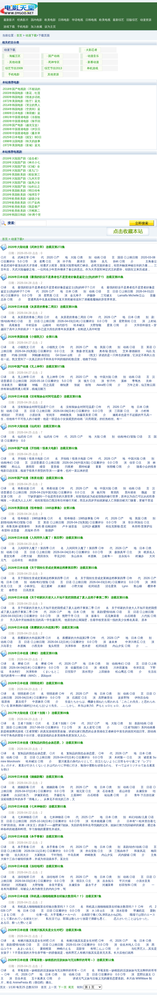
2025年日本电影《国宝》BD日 (22, 137)
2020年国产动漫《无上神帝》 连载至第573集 (36, 366)
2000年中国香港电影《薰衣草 (21, 133)
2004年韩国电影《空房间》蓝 (21, 109)
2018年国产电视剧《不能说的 (21, 89)
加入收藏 (36, 26)
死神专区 (54, 62)
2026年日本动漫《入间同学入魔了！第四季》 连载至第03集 (45, 537)
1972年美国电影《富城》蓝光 (21, 145)
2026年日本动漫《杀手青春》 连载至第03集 (35, 836)
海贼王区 (14, 56)
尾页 (71, 987)
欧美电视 (104, 19)
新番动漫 (93, 62)
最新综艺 (118, 19)
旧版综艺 (132, 19)
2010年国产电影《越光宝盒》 (21, 125)
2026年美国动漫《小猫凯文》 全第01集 (32, 336)
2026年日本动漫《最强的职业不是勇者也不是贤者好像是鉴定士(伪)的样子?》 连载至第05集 (65, 277)
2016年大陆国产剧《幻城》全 (21, 166)
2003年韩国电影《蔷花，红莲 (21, 93)
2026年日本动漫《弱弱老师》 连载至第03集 (35, 683)
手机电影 (22, 26)
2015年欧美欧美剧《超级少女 (21, 198)
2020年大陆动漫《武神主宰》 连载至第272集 (36, 247)
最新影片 (9, 19)
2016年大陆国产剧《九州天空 (21, 178)
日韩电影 (63, 19)
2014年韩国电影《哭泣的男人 (21, 105)
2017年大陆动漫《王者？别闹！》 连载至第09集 (38, 713)
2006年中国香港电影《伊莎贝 (21, 129)
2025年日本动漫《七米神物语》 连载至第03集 (37, 806)
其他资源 (53, 74)
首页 (19, 35)
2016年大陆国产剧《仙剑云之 (21, 186)
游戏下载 (9, 26)
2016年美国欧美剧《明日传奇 (21, 190)
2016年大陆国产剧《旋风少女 (21, 182)
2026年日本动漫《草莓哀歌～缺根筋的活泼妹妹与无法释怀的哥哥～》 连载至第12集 (61, 960)
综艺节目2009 (14, 68)
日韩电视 (91, 19)
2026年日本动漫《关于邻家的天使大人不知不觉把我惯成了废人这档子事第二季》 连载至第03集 (68, 597)
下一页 (62, 987)
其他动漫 (14, 62)
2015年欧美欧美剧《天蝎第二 (21, 210)
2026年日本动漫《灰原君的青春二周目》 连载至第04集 (42, 306)
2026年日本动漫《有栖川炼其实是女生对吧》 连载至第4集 (44, 930)
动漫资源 (145, 19)
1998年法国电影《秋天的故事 (21, 141)
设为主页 (50, 26)
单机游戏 (92, 68)
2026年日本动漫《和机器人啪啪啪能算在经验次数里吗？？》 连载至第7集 (54, 896)
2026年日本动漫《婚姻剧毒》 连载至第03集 (35, 776)
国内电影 (36, 19)
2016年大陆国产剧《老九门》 (21, 170)
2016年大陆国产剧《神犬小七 (21, 162)
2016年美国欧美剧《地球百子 (21, 194)
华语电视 (77, 19)
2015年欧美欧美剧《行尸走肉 (21, 202)
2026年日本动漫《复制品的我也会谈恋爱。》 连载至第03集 (45, 742)
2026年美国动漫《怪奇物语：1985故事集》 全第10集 (41, 508)
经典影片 (22, 19)
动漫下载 (31, 35)
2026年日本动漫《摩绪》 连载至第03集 (32, 653)
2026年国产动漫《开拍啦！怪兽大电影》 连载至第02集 (42, 448)
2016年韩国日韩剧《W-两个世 (22, 214)
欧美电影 (50, 19)
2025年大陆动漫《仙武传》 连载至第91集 (34, 426)
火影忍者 (91, 49)
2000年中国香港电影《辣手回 (21, 121)
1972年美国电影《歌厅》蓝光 (21, 101)
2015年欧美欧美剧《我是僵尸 (21, 206)
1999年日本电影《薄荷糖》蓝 (21, 113)
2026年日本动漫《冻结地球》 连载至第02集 (35, 866)
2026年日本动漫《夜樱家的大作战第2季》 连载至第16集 (43, 627)
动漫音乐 (93, 56)
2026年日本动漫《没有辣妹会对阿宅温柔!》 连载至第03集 (44, 396)
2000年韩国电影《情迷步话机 (21, 97)
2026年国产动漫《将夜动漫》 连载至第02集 (35, 478)
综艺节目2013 (53, 68)
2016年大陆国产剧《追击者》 (21, 158)
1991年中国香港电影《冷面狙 (21, 117)
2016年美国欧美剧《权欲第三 (21, 174)
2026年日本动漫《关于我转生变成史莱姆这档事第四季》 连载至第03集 (52, 567)
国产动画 (54, 56)
